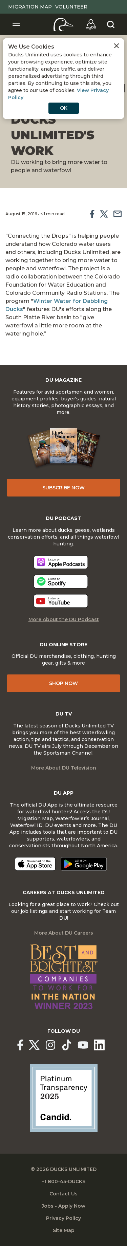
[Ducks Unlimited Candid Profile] (64, 1098)
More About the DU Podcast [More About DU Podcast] (63, 619)
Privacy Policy (63, 1218)
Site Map (64, 1230)
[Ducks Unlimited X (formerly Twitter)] (34, 1045)
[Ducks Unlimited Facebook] (20, 1045)
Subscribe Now (63, 488)
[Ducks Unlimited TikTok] (66, 1045)
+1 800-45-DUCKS (63, 1181)
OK (63, 108)
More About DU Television (63, 768)
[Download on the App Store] (35, 864)
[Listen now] (61, 562)
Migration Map (30, 6)
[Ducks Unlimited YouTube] (83, 1045)
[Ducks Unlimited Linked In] (99, 1045)
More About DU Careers (63, 933)
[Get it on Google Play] (84, 864)
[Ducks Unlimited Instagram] (50, 1045)
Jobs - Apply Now (63, 1206)
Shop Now (63, 683)
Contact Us (63, 1194)
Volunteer (71, 6)
